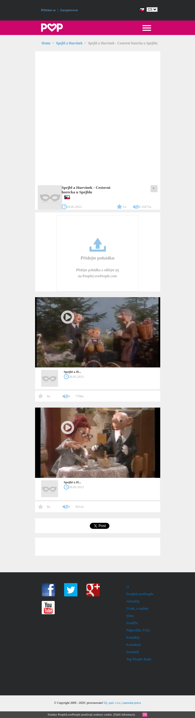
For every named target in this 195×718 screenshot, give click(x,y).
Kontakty (133, 637)
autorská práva (132, 702)
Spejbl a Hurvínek (69, 43)
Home (46, 43)
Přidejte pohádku (97, 258)
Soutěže (132, 623)
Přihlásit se (48, 10)
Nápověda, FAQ (138, 630)
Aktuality (133, 601)
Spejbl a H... (72, 371)
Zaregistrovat (69, 10)
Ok (145, 714)
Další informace (124, 714)
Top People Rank (138, 659)
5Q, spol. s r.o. (112, 702)
